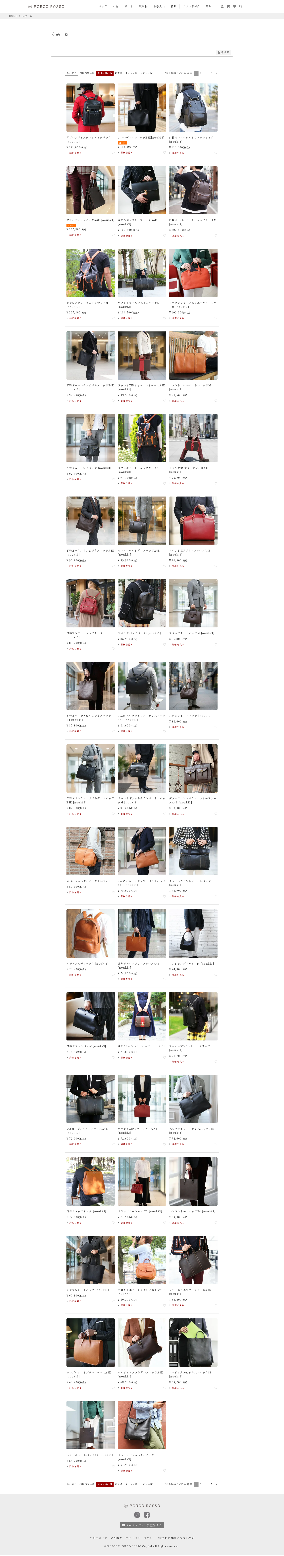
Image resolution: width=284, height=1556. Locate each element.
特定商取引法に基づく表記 (176, 1538)
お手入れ (159, 6)
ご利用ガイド (98, 1538)
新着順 (118, 73)
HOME (13, 15)
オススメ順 (131, 73)
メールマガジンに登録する (142, 1525)
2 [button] (201, 73)
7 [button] (211, 73)
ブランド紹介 (191, 6)
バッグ (102, 6)
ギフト (128, 6)
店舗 (209, 6)
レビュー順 (146, 73)
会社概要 (116, 1538)
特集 (174, 6)
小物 (116, 6)
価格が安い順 (87, 73)
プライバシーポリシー (140, 1538)
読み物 (143, 6)
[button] (216, 73)
